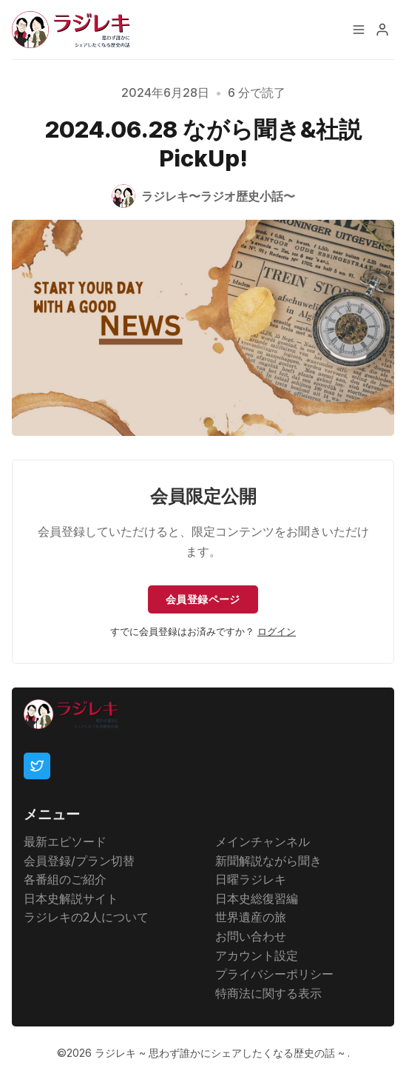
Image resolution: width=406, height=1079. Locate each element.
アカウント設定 (256, 955)
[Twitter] (37, 766)
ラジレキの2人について (86, 917)
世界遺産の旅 (250, 917)
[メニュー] (359, 29)
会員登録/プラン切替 (79, 860)
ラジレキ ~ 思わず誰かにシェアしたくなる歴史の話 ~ (221, 1052)
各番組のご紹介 (65, 879)
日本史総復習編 (256, 898)
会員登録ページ (203, 599)
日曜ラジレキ (250, 879)
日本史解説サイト (71, 898)
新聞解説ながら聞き (268, 860)
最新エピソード (65, 841)
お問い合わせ (250, 936)
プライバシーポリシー (274, 974)
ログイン (276, 631)
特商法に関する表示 (268, 993)
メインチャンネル (262, 841)
